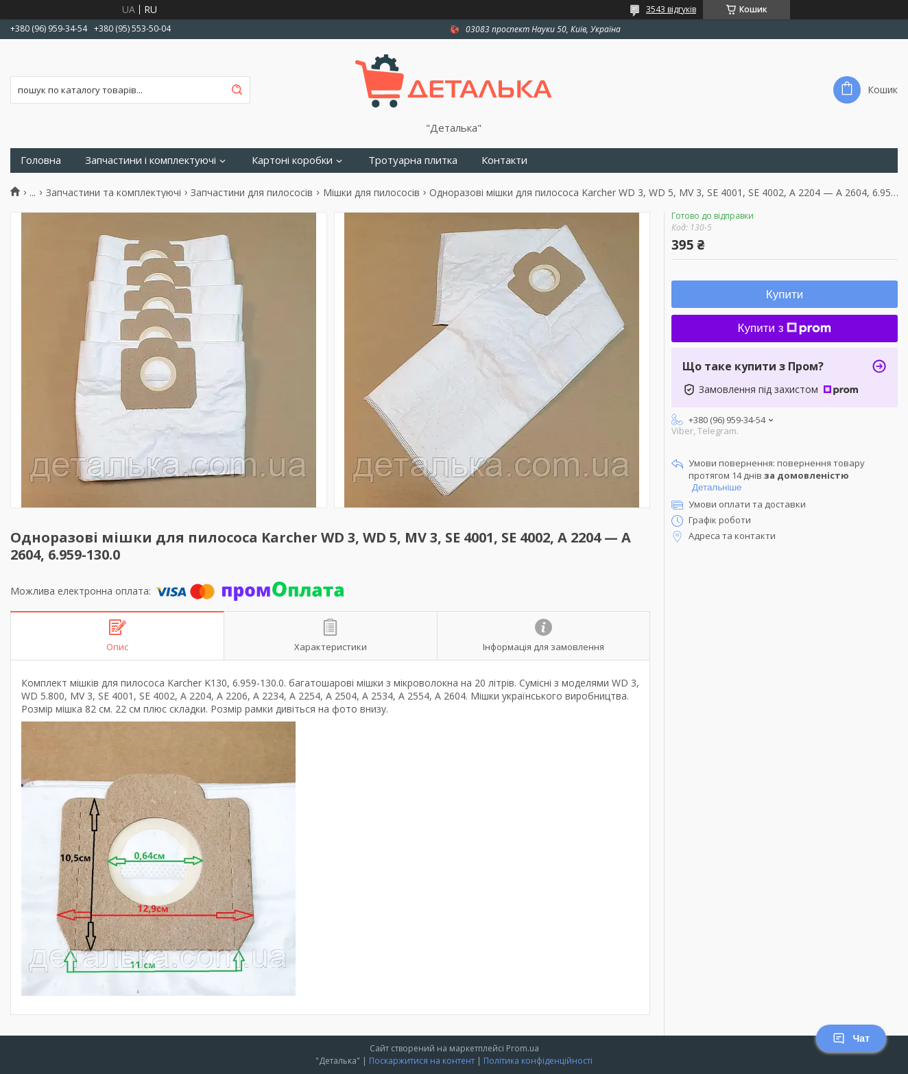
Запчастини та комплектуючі (113, 193)
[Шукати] (236, 90)
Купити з (785, 328)
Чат (851, 1038)
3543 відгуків (671, 9)
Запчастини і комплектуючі (150, 160)
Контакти (504, 160)
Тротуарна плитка (412, 160)
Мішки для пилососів (371, 193)
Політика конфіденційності (538, 1060)
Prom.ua (522, 1048)
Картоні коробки (292, 160)
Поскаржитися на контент (422, 1060)
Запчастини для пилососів (252, 193)
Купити (784, 294)
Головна (41, 160)
